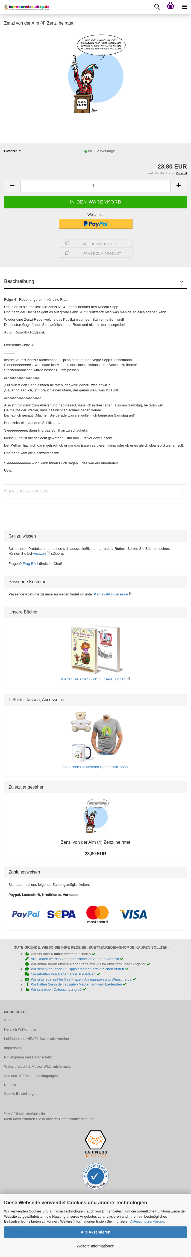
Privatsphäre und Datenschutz (28, 1057)
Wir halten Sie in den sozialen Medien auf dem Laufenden (79, 984)
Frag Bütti (30, 564)
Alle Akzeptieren (95, 1232)
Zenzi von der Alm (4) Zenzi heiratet (95, 842)
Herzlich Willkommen (20, 1029)
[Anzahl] (95, 186)
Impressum (13, 1048)
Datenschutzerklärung (147, 1221)
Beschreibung (19, 281)
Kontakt (10, 1085)
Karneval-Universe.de (111, 594)
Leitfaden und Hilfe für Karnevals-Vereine (36, 1039)
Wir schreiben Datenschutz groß (58, 989)
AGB (7, 1020)
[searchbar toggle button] (157, 7)
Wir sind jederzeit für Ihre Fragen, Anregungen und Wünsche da (83, 979)
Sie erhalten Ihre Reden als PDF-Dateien (65, 974)
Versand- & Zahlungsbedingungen (31, 1076)
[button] (12, 186)
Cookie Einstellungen (20, 1093)
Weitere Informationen (95, 1246)
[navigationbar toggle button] (184, 7)
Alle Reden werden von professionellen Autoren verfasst (77, 959)
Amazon (39, 553)
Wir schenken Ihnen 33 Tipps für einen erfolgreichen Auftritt (80, 969)
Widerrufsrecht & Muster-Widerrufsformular (38, 1066)
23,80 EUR (95, 853)
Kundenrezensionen (26, 491)
